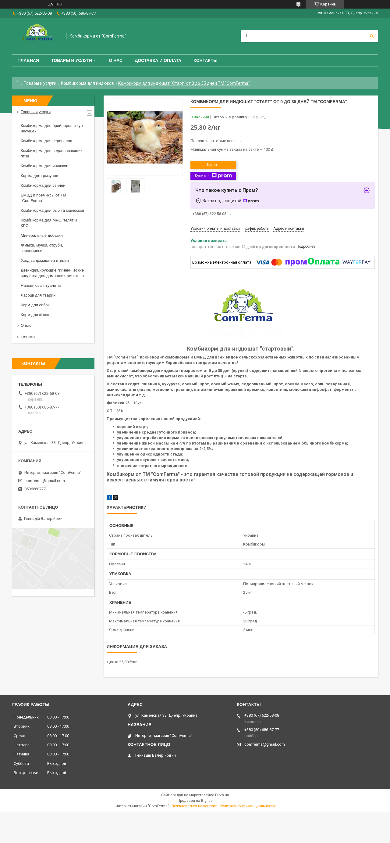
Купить (213, 164)
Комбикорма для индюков (87, 83)
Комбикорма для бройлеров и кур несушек (52, 128)
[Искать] (372, 36)
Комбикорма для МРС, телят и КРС (49, 223)
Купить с (213, 175)
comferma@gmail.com (44, 480)
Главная (28, 60)
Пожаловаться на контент (194, 806)
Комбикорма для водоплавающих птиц (52, 153)
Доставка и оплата (158, 60)
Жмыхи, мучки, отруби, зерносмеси (42, 248)
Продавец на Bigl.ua (195, 800)
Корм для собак (35, 305)
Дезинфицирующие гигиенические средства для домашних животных (52, 273)
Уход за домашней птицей (45, 260)
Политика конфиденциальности (247, 806)
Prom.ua (222, 795)
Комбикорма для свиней (43, 185)
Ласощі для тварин (38, 295)
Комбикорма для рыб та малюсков (52, 210)
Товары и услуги (71, 60)
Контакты (205, 60)
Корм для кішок (35, 314)
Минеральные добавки (42, 235)
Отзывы (28, 337)
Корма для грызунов (39, 175)
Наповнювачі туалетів (41, 285)
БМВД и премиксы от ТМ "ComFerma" (43, 198)
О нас (115, 60)
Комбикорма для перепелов (46, 141)
